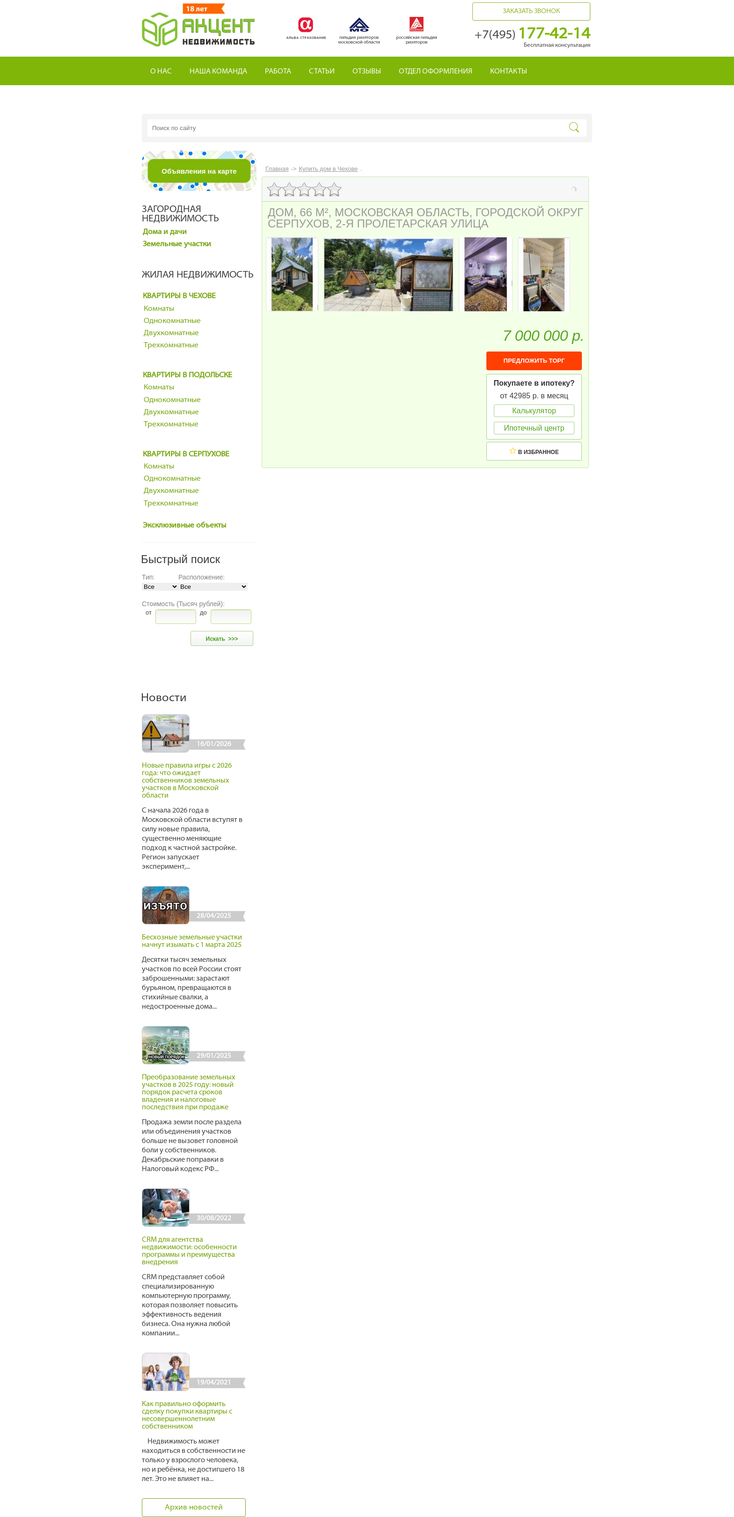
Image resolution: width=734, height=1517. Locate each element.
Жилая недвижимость (198, 275)
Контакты (508, 71)
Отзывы (366, 71)
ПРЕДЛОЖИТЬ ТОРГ (534, 360)
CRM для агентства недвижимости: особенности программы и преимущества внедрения (189, 1251)
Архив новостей (194, 1507)
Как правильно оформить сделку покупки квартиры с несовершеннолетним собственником (187, 1415)
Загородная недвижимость (180, 214)
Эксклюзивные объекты (184, 525)
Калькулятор (534, 411)
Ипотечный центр (534, 428)
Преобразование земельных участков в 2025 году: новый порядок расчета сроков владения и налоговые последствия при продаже (188, 1092)
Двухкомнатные (171, 333)
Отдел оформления (435, 71)
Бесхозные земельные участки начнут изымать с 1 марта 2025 (192, 941)
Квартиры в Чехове (179, 296)
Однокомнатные (172, 321)
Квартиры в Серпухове (186, 454)
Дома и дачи (165, 232)
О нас (161, 71)
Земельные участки (177, 244)
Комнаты (159, 309)
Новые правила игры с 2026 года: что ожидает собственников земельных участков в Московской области (187, 780)
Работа (278, 71)
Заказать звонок (531, 11)
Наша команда (218, 71)
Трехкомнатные (171, 345)
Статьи (322, 71)
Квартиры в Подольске (187, 375)
